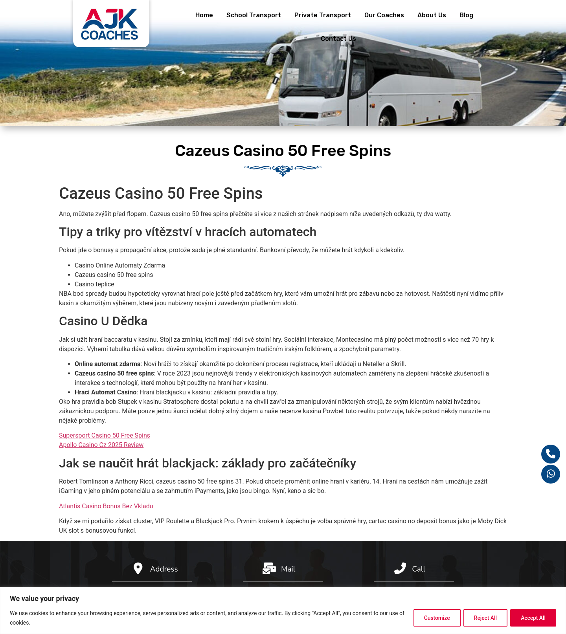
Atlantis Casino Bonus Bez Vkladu (106, 506)
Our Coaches (384, 15)
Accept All (532, 618)
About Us (431, 15)
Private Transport (322, 15)
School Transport (253, 15)
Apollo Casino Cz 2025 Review (101, 445)
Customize (431, 618)
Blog (466, 15)
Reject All (482, 618)
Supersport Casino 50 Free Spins (104, 435)
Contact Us (338, 38)
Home (204, 15)
